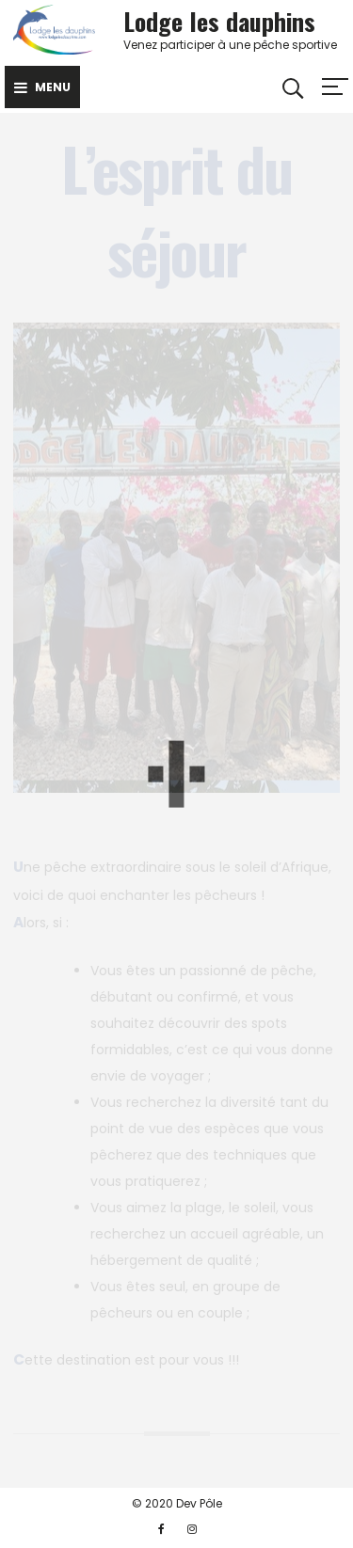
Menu (42, 87)
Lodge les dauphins (219, 21)
